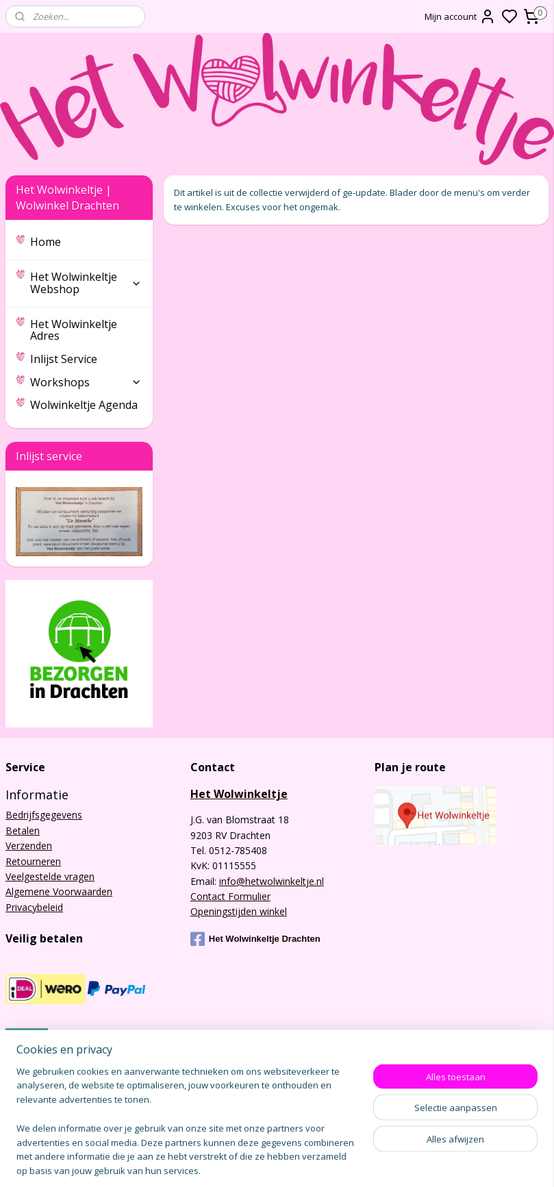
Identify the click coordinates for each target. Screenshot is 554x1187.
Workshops (86, 382)
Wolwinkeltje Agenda (84, 404)
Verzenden (28, 845)
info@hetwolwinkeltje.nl (271, 881)
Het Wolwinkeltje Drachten (255, 939)
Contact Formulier (230, 896)
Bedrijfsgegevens (43, 814)
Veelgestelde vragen (50, 876)
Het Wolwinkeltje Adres (73, 330)
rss (398, 1162)
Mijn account (460, 16)
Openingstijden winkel (238, 911)
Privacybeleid (34, 907)
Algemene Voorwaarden (58, 891)
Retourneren (33, 861)
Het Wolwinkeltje (239, 793)
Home (45, 241)
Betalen (22, 830)
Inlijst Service (63, 358)
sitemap (369, 1162)
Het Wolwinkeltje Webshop (86, 283)
